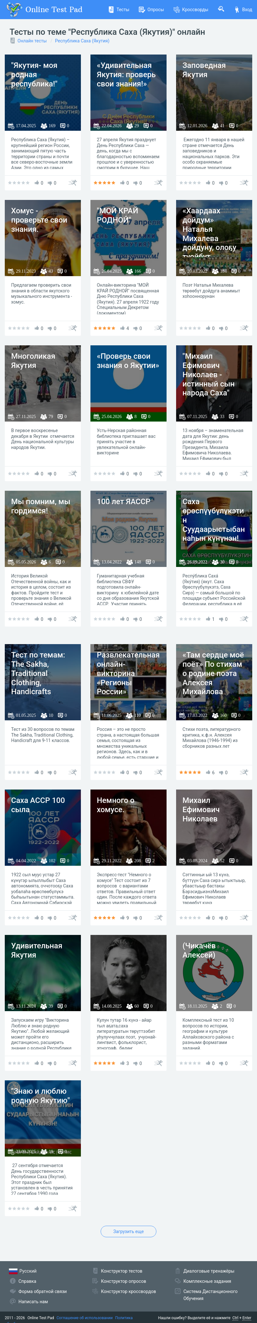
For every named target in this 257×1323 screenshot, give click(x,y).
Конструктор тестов (121, 1271)
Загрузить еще (128, 1231)
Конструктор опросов (123, 1281)
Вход (243, 9)
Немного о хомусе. (115, 805)
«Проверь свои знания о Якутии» (128, 361)
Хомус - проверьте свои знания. (39, 220)
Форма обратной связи (42, 1291)
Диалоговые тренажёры (208, 1271)
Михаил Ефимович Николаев (201, 809)
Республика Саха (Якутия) (82, 40)
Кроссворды (191, 9)
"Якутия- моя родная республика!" (34, 74)
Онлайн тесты (32, 40)
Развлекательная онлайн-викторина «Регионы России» (128, 673)
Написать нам (33, 1301)
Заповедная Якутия (204, 70)
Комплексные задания (207, 1281)
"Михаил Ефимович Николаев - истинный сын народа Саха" (208, 374)
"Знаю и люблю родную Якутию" (40, 1096)
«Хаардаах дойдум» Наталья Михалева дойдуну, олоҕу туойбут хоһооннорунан (209, 238)
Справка (27, 1281)
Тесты (118, 9)
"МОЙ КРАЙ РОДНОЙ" (117, 215)
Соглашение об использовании (85, 1318)
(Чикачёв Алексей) (199, 950)
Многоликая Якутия (33, 361)
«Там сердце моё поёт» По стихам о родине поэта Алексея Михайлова (213, 673)
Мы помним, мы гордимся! (40, 506)
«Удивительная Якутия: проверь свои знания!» (126, 74)
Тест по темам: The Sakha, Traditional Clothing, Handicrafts (38, 673)
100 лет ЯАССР (123, 501)
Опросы (151, 9)
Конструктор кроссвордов (128, 1291)
